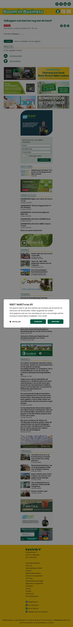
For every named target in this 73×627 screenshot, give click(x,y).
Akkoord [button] (55, 322)
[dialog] (36, 313)
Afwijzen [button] (38, 322)
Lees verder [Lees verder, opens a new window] (42, 316)
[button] (15, 322)
